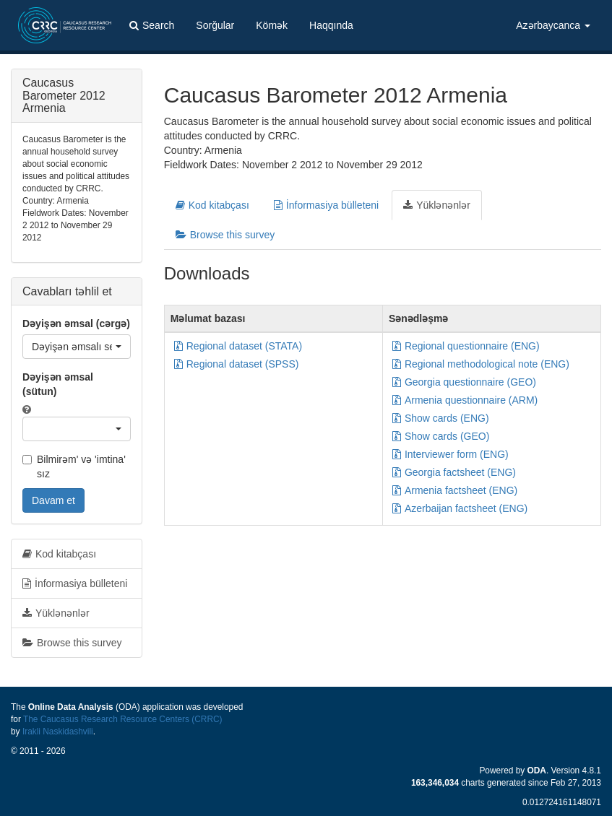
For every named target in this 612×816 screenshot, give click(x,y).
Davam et (53, 500)
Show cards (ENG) (440, 418)
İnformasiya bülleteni (326, 205)
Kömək (272, 25)
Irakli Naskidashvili (57, 731)
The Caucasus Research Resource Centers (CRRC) (123, 719)
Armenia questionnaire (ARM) (465, 400)
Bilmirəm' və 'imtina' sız (74, 466)
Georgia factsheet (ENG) (454, 472)
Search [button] (151, 25)
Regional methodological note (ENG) (480, 364)
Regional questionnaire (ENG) (466, 346)
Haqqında (331, 25)
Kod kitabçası (212, 205)
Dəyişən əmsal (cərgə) (76, 323)
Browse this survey (225, 234)
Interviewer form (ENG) (450, 454)
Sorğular (215, 25)
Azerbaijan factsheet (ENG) (459, 508)
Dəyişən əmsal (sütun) (57, 384)
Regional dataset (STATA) (238, 346)
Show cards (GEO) (440, 436)
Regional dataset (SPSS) (236, 364)
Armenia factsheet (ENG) (454, 490)
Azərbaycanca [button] (553, 25)
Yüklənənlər (436, 205)
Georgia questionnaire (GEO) (464, 382)
